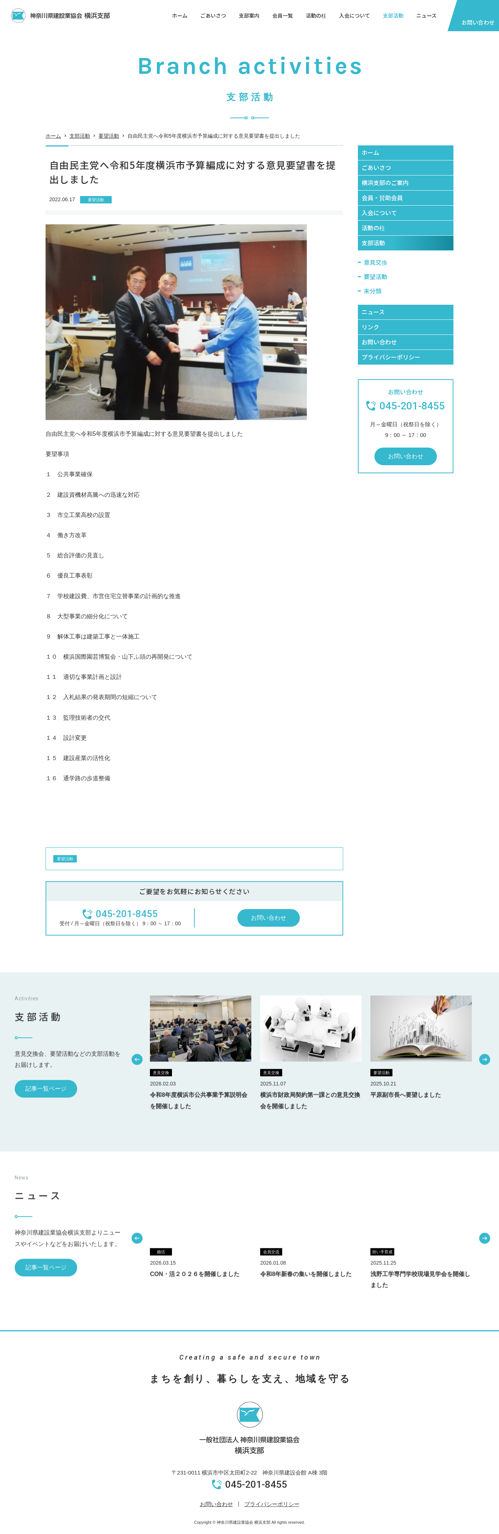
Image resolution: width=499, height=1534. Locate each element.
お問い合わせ (216, 1504)
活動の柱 (316, 15)
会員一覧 (282, 15)
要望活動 (108, 144)
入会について (354, 15)
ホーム (179, 15)
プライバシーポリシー (271, 1504)
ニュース (426, 15)
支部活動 (393, 15)
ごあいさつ (213, 15)
